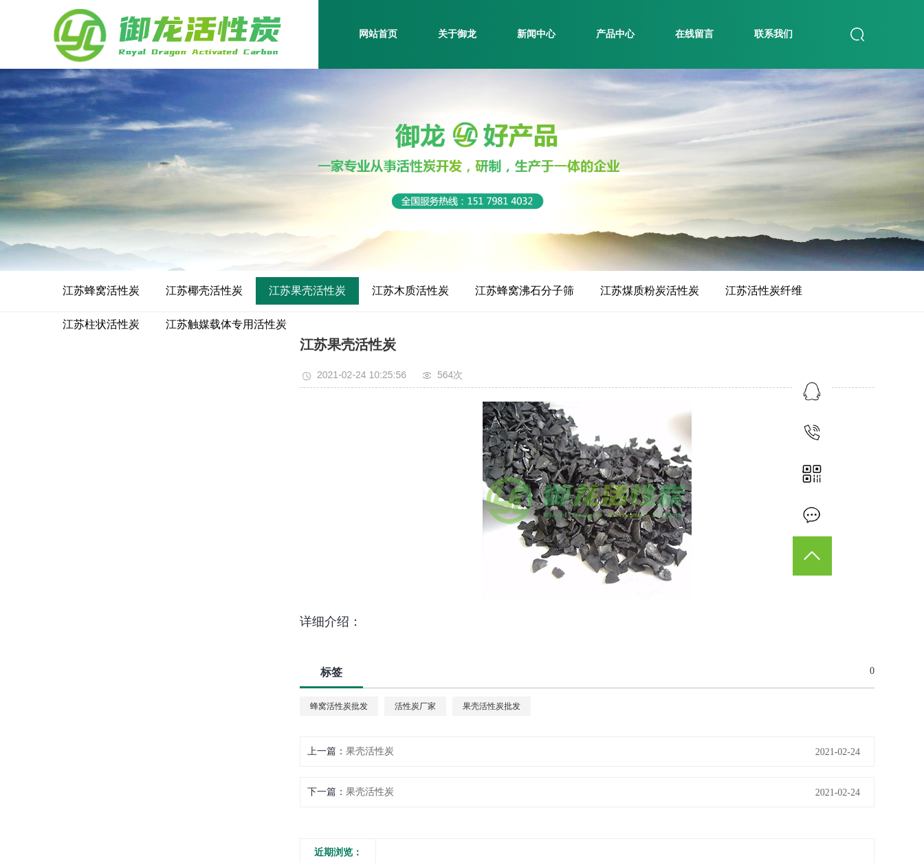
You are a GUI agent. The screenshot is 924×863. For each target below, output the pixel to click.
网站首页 (378, 34)
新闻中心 (536, 34)
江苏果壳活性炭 (307, 290)
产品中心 (615, 34)
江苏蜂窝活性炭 (101, 290)
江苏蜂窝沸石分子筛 (524, 290)
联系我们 (773, 34)
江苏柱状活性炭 (101, 324)
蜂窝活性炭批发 (339, 706)
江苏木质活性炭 (410, 290)
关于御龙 (457, 34)
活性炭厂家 (415, 706)
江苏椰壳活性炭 (204, 290)
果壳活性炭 (370, 751)
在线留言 (694, 34)
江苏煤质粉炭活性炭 (649, 290)
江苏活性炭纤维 (763, 290)
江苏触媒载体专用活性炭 (226, 324)
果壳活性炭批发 (491, 706)
